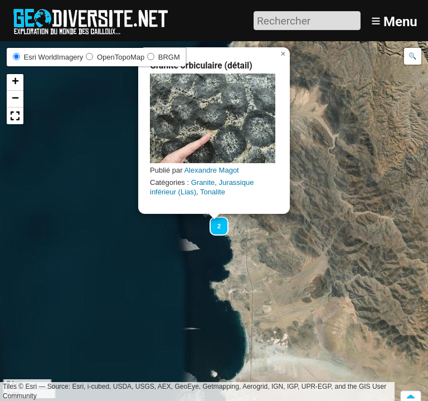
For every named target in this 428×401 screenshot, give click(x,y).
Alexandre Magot (211, 170)
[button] (214, 221)
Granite (203, 182)
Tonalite (212, 192)
